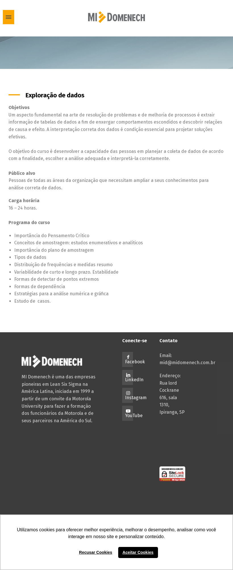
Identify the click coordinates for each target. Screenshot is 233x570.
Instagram (136, 397)
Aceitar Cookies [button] (137, 552)
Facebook (135, 361)
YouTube (134, 415)
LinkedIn (134, 379)
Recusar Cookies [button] (95, 552)
